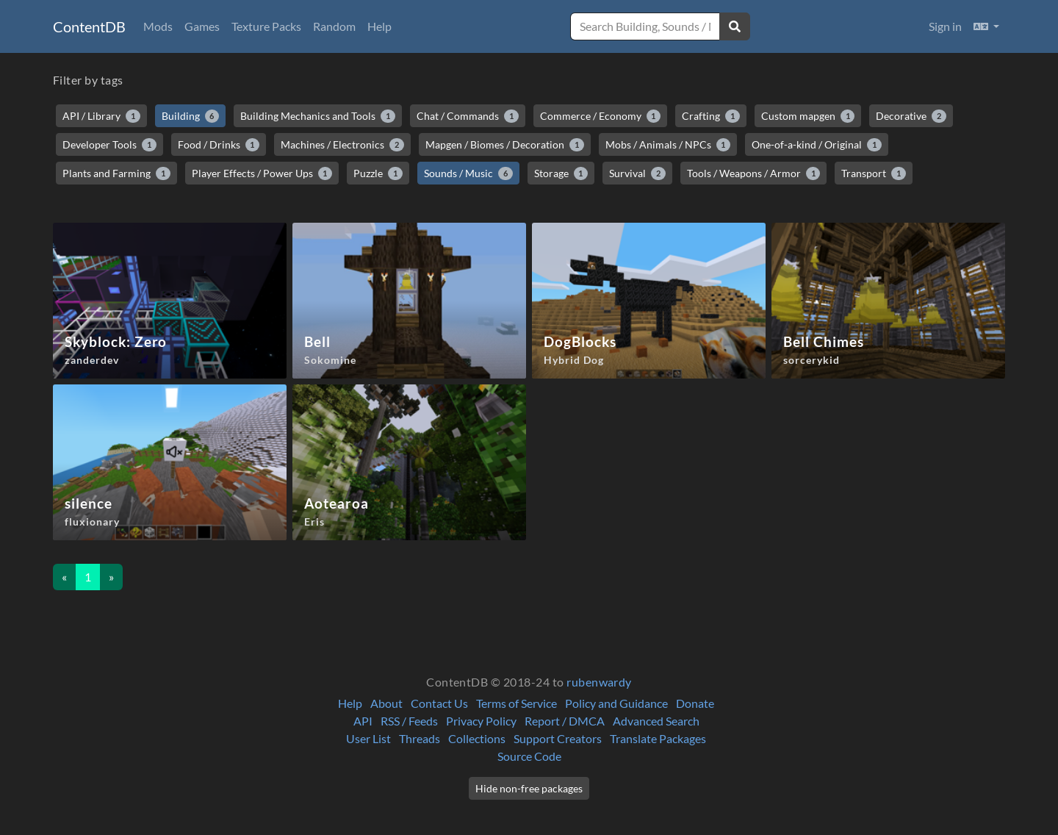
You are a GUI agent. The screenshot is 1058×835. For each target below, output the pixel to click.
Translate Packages (658, 738)
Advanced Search (656, 721)
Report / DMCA (565, 721)
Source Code (529, 756)
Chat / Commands (468, 116)
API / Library (101, 116)
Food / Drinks (219, 144)
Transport (873, 173)
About (386, 703)
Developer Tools (109, 144)
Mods (158, 26)
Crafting (711, 116)
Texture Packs (266, 26)
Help (379, 26)
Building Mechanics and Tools (317, 116)
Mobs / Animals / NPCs (668, 144)
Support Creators (558, 738)
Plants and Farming (116, 173)
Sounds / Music (468, 173)
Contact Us (439, 703)
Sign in (945, 26)
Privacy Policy (481, 721)
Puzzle (378, 173)
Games (202, 26)
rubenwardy (599, 682)
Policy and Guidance (616, 703)
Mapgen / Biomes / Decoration (504, 144)
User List (368, 738)
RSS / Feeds (409, 721)
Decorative (911, 116)
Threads (419, 738)
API (363, 721)
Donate (695, 703)
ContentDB (89, 26)
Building (191, 116)
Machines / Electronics (342, 144)
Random (334, 26)
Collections (476, 738)
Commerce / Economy (600, 116)
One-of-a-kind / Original (817, 144)
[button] (986, 26)
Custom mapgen (808, 116)
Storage (561, 173)
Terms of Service (516, 703)
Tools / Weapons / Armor (754, 173)
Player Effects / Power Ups (262, 173)
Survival (637, 173)
